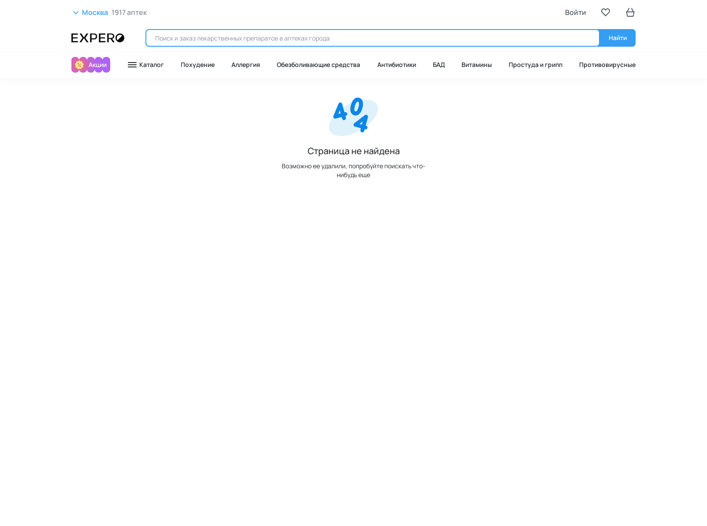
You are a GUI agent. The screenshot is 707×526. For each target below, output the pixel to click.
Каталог (145, 64)
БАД (439, 64)
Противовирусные (607, 64)
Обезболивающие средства (318, 64)
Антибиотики (396, 64)
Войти (575, 12)
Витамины (476, 64)
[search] (372, 38)
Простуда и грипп (535, 64)
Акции (98, 64)
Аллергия (245, 64)
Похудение (198, 64)
